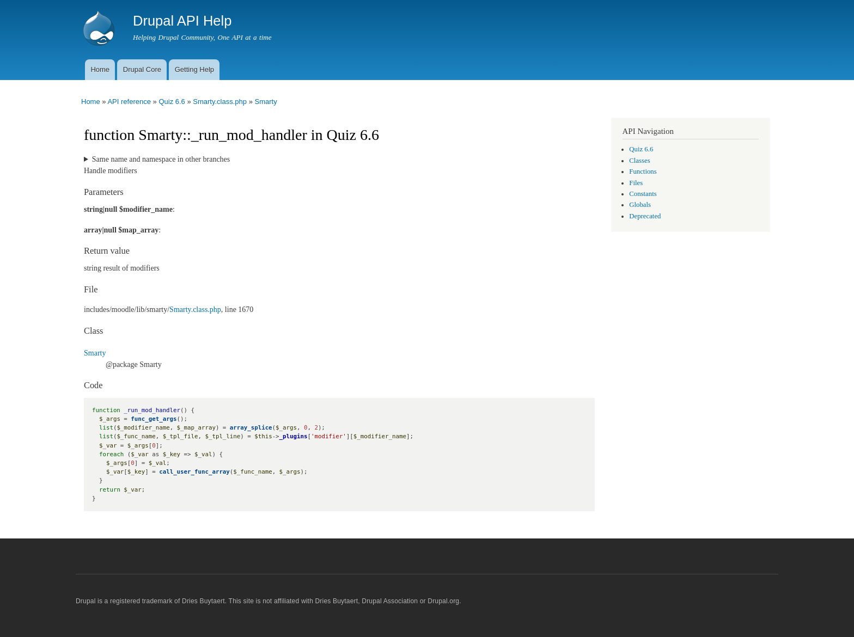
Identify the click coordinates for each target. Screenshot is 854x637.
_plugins (293, 436)
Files (636, 183)
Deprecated (645, 216)
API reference (129, 101)
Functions (642, 171)
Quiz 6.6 (171, 101)
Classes (639, 160)
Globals (640, 205)
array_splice (251, 427)
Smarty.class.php (220, 101)
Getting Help (194, 69)
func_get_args (153, 418)
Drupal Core (142, 69)
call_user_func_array (194, 471)
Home (99, 69)
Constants (642, 194)
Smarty (266, 101)
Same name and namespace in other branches (161, 159)
